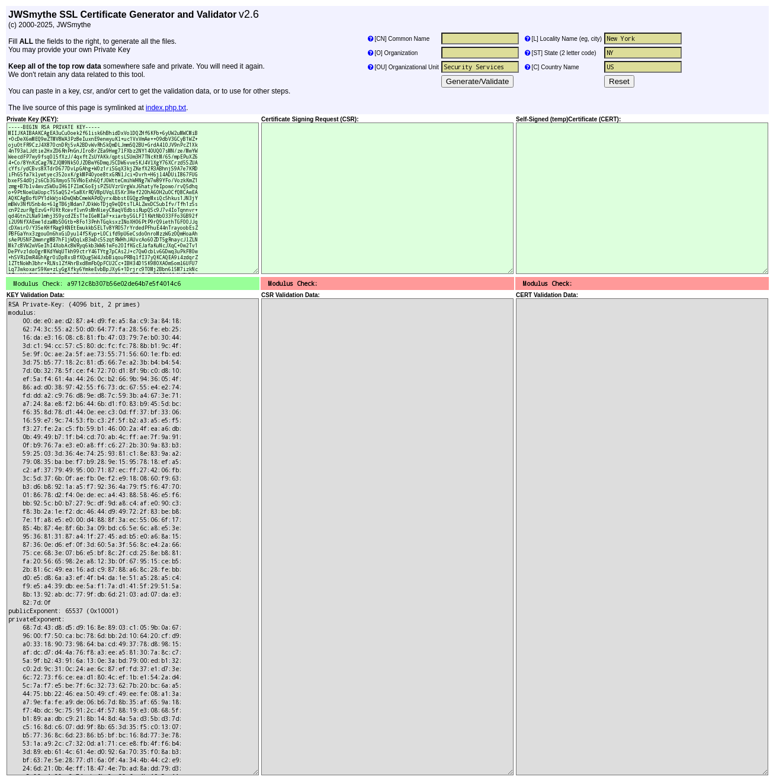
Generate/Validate (477, 81)
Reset (619, 81)
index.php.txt (166, 108)
